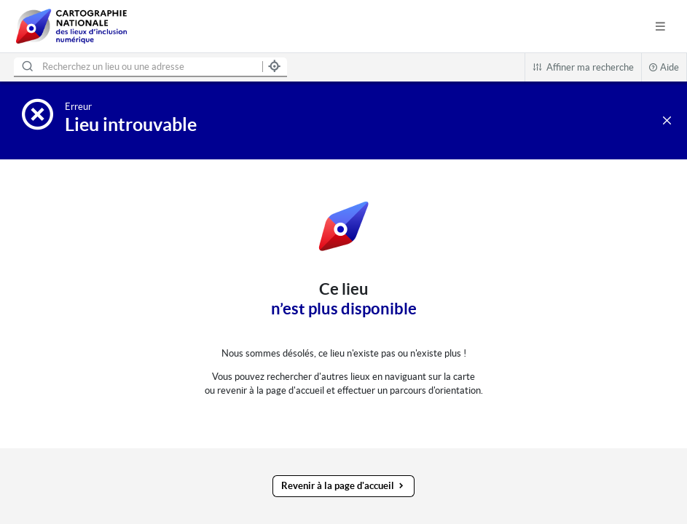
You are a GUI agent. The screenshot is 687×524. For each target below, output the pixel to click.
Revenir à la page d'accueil (343, 485)
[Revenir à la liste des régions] (667, 120)
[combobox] (135, 67)
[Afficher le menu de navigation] (660, 26)
